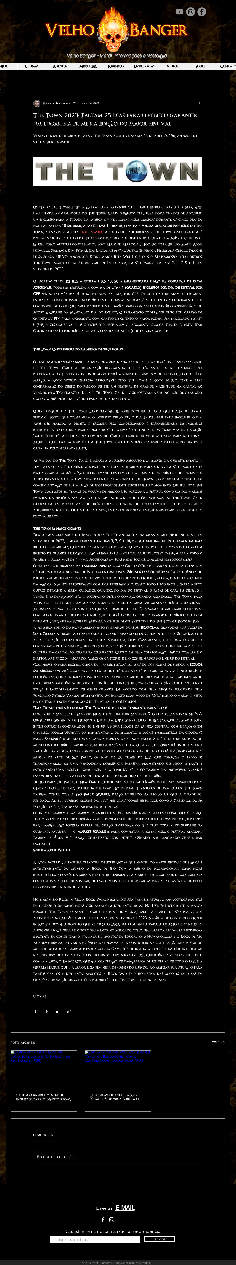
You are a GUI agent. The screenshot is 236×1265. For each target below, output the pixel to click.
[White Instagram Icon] (111, 1219)
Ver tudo (218, 1041)
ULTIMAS (39, 996)
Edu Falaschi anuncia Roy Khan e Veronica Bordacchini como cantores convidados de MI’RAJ (117, 1097)
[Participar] (159, 1239)
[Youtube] (179, 11)
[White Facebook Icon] (102, 1219)
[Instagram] (190, 11)
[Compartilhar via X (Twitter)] (46, 1011)
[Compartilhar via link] (69, 1011)
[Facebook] (201, 11)
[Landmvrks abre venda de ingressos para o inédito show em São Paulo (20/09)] (44, 1069)
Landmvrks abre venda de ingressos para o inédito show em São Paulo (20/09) (43, 1097)
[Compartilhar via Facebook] (35, 1011)
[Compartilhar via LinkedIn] (58, 1011)
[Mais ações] (199, 103)
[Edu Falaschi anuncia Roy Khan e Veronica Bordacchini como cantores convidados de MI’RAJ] (118, 1069)
